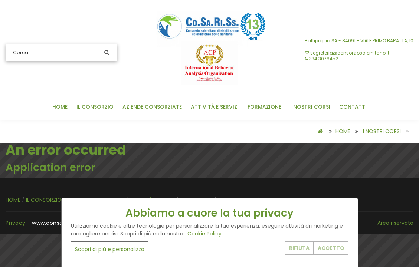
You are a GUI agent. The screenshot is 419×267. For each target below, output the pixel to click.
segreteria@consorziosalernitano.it (347, 53)
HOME (60, 107)
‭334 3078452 (321, 59)
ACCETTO (331, 248)
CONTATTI (353, 107)
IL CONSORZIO (95, 107)
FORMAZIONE (264, 107)
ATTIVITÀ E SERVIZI (215, 107)
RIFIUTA (299, 248)
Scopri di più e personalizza (109, 249)
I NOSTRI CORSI (310, 107)
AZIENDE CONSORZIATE (152, 107)
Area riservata (395, 223)
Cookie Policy (204, 233)
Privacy (16, 223)
